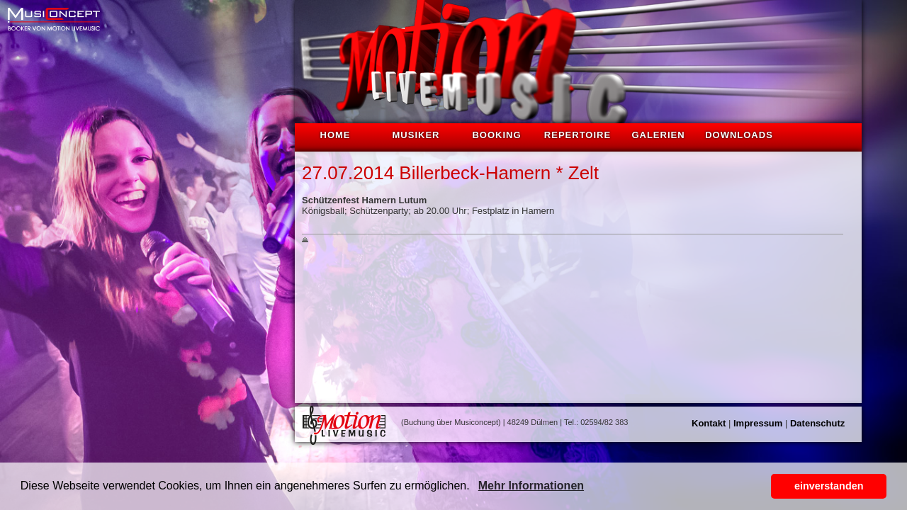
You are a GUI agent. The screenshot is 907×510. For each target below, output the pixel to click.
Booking (496, 135)
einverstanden (829, 486)
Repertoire (577, 135)
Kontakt (709, 423)
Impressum (757, 423)
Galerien (658, 135)
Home (335, 135)
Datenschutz (817, 423)
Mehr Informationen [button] (531, 486)
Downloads (739, 135)
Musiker (416, 135)
